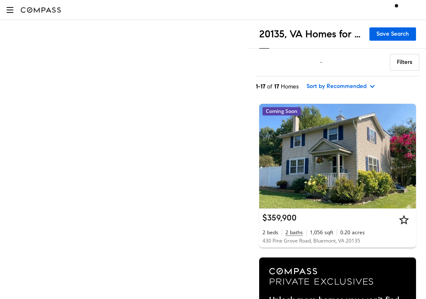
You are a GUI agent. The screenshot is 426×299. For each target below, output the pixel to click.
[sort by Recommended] (341, 86)
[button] (10, 10)
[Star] (404, 220)
